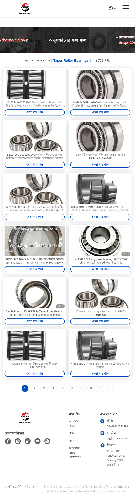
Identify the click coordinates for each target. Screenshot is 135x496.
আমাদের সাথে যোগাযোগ (75, 453)
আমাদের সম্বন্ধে (74, 423)
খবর (71, 440)
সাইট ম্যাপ (30, 486)
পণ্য (71, 433)
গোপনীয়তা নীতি (14, 486)
